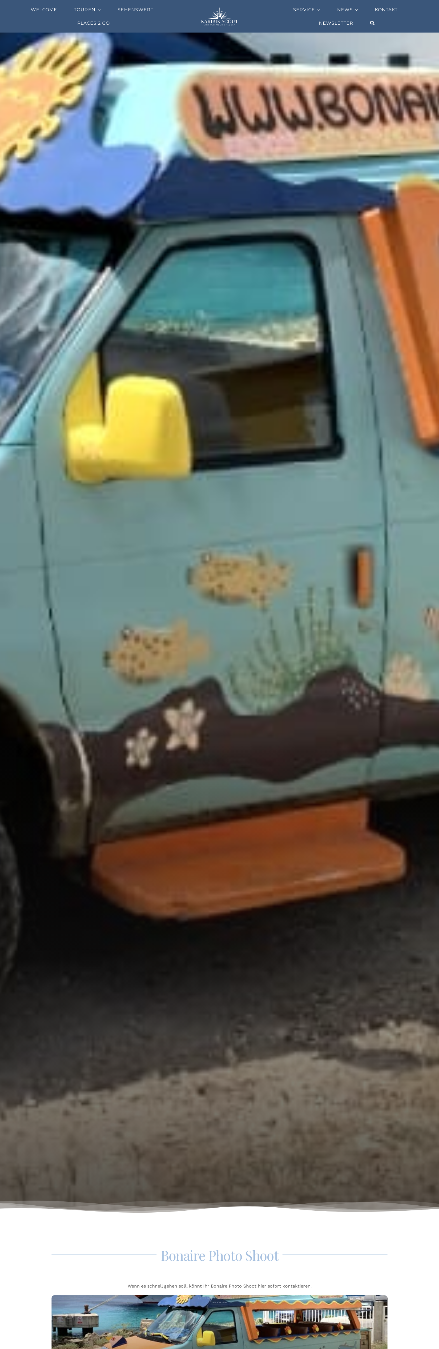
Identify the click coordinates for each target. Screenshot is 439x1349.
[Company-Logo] (219, 9)
